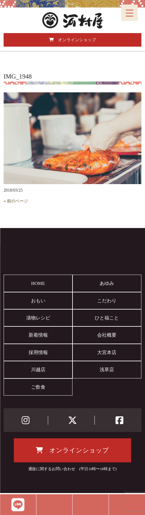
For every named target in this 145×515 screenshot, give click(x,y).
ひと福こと (107, 317)
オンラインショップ (72, 40)
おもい (38, 300)
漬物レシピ (38, 317)
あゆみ (107, 283)
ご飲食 (38, 387)
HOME (38, 283)
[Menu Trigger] (129, 13)
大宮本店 (106, 352)
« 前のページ (16, 201)
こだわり (106, 300)
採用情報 (38, 352)
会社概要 (106, 335)
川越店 (38, 369)
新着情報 (38, 335)
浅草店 (107, 369)
